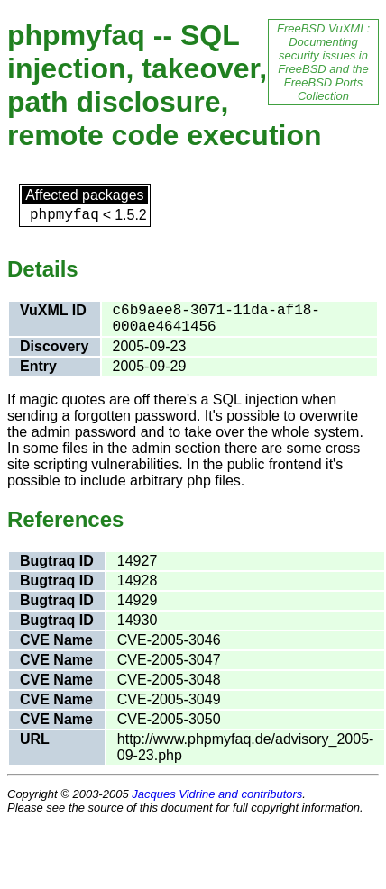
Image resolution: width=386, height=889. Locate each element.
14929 (137, 600)
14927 (137, 560)
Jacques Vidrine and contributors (217, 794)
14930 (137, 620)
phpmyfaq (64, 215)
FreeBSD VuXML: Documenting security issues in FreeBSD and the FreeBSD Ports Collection (323, 62)
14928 (137, 580)
